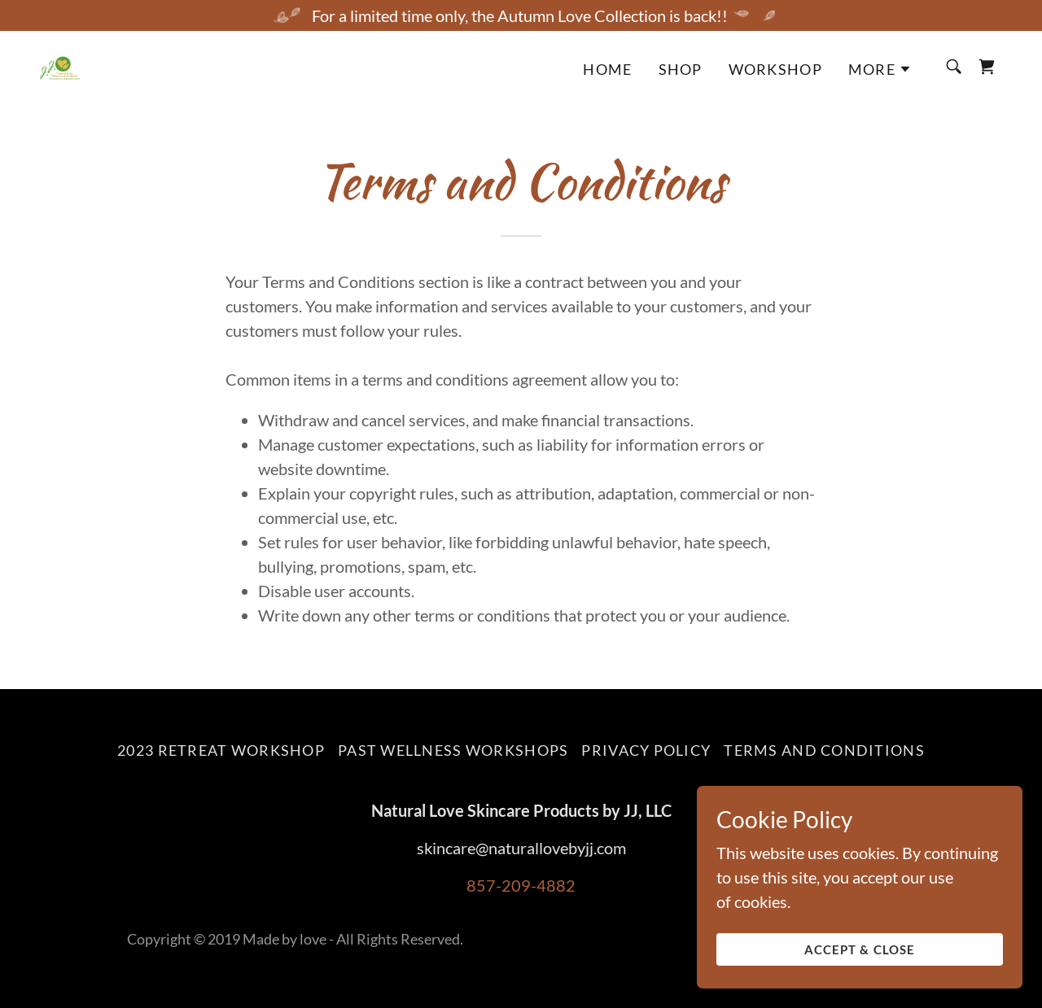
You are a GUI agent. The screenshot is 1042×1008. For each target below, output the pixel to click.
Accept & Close (859, 960)
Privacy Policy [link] (646, 750)
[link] (60, 65)
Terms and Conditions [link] (824, 750)
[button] (880, 69)
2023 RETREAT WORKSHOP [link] (221, 750)
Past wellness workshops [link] (453, 750)
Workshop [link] (775, 69)
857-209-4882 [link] (521, 885)
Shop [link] (681, 69)
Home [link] (607, 69)
